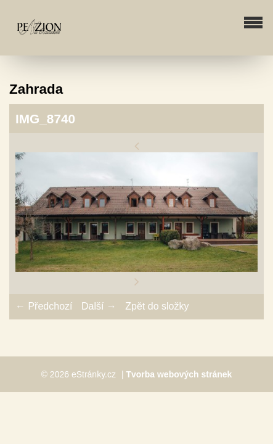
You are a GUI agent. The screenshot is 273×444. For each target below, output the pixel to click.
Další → (98, 306)
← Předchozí (43, 306)
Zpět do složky (157, 306)
